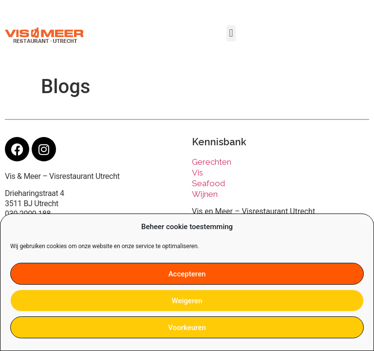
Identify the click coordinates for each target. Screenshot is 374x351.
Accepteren (187, 274)
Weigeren (187, 300)
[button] (231, 33)
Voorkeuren (187, 327)
